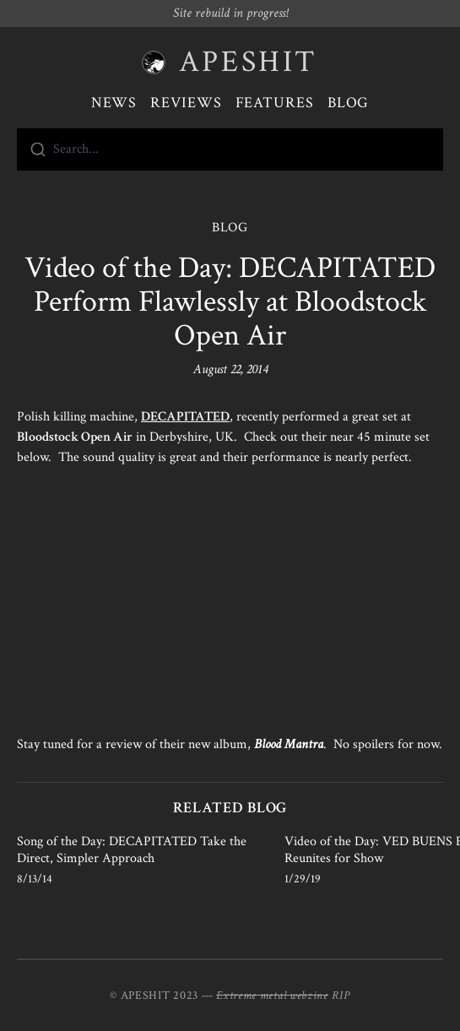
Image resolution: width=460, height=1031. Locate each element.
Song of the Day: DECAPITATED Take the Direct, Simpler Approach (131, 850)
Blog (348, 102)
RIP (341, 995)
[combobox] (230, 149)
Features (274, 102)
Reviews (185, 102)
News (114, 102)
